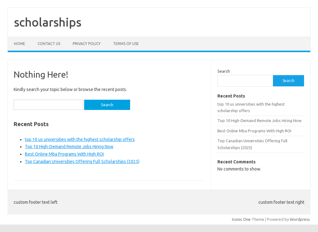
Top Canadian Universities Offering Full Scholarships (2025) (82, 161)
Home (19, 44)
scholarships (47, 22)
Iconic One (241, 219)
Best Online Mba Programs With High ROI (64, 154)
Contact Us (49, 44)
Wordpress (300, 219)
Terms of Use (126, 44)
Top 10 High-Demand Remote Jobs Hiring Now (69, 146)
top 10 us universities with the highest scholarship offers (80, 139)
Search (223, 71)
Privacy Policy (87, 44)
